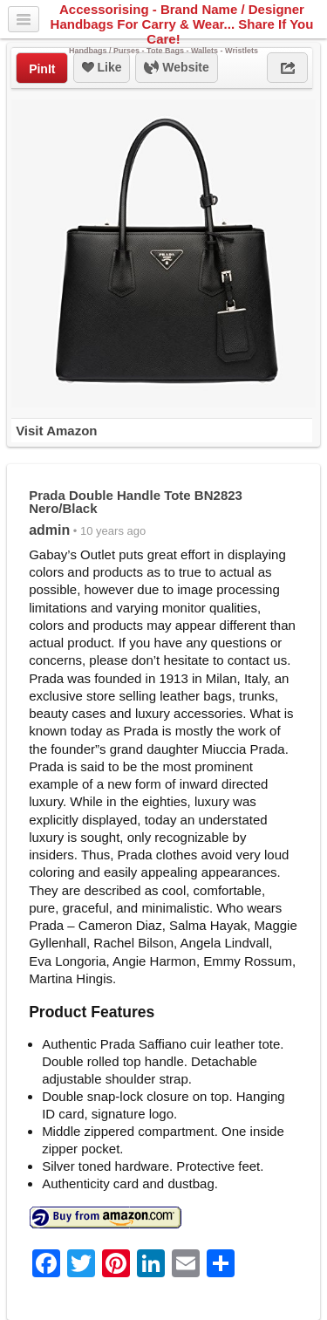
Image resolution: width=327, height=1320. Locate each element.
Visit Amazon (56, 430)
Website (176, 68)
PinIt (42, 69)
